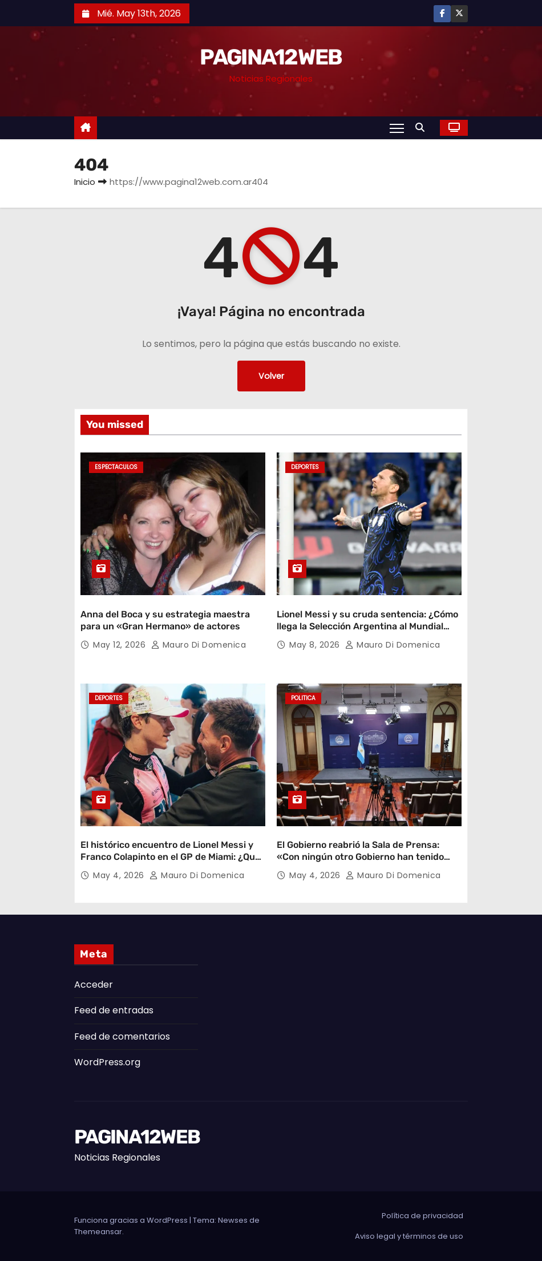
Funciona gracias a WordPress (131, 1220)
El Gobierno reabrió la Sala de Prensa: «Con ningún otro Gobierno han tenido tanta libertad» (360, 857)
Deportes (305, 467)
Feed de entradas (113, 1010)
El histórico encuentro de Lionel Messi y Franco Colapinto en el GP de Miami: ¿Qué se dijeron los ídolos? (170, 857)
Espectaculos (116, 467)
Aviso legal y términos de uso (409, 1236)
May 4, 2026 (120, 875)
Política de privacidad (422, 1215)
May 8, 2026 (315, 644)
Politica (303, 698)
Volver (271, 376)
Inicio (84, 182)
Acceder (93, 984)
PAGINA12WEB (271, 57)
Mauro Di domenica (198, 644)
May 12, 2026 (120, 644)
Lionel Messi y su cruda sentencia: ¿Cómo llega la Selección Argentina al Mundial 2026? (367, 626)
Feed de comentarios (122, 1036)
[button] (423, 127)
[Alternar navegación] (397, 127)
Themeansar (98, 1231)
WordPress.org (107, 1062)
